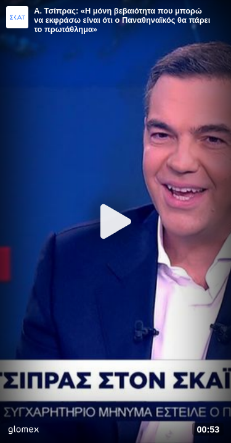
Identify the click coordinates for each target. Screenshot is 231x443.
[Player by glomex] (23, 431)
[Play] (116, 221)
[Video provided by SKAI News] (17, 17)
